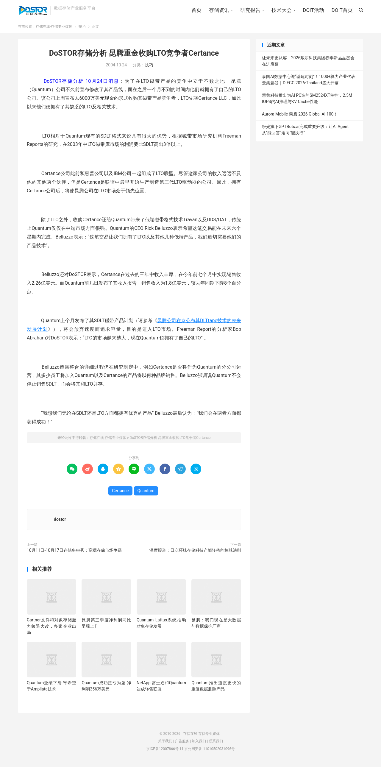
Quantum (146, 492)
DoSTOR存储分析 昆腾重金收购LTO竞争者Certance (134, 54)
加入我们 (199, 743)
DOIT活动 (313, 10)
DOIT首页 (342, 10)
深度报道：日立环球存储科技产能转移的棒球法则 (195, 551)
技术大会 (281, 10)
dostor (60, 520)
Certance (120, 492)
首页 (196, 10)
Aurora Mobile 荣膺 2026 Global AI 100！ (300, 115)
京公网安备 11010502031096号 (209, 750)
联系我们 (216, 743)
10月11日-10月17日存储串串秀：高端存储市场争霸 (74, 551)
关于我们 (165, 743)
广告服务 (182, 743)
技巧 (82, 28)
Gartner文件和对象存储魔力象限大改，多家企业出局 (51, 627)
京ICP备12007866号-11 (164, 750)
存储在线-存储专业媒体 (32, 10)
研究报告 (250, 10)
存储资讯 (219, 10)
